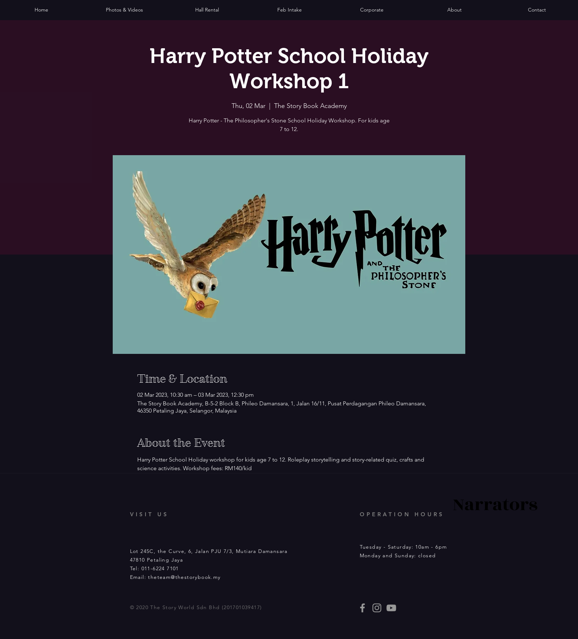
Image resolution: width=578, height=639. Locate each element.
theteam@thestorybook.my (184, 577)
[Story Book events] (391, 608)
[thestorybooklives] (362, 608)
